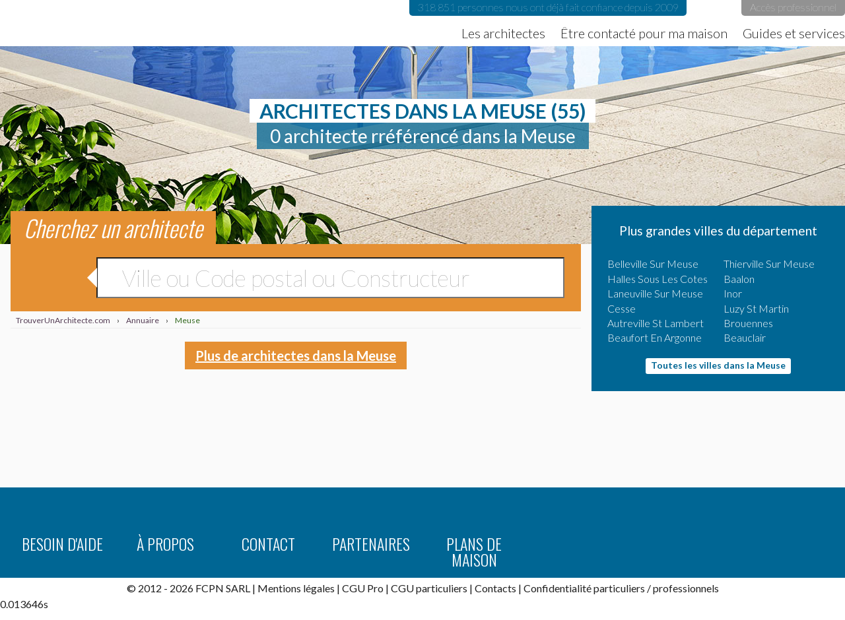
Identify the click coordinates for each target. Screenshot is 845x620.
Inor (733, 293)
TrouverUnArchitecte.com (132, 23)
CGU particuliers (429, 588)
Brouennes (748, 323)
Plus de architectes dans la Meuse (295, 355)
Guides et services (794, 33)
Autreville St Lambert (655, 323)
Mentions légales (296, 588)
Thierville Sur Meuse (769, 263)
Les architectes (503, 33)
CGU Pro (363, 588)
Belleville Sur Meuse (652, 263)
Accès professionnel (793, 7)
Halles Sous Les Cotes (657, 278)
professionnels (686, 588)
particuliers (619, 588)
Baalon (739, 278)
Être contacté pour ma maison (643, 33)
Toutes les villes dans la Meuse (718, 365)
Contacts (495, 588)
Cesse (621, 308)
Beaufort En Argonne (654, 337)
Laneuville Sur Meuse (655, 293)
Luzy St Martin (756, 308)
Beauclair (745, 337)
